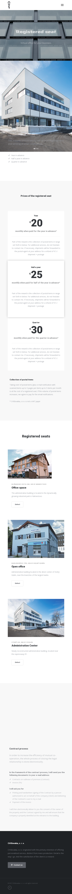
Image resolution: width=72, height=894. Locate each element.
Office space (19, 487)
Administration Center (25, 645)
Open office (18, 566)
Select (17, 504)
